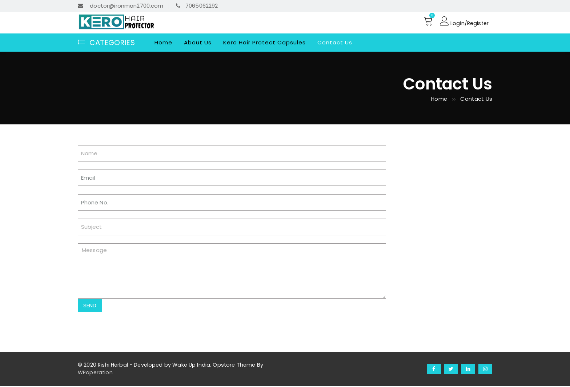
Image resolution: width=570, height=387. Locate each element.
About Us (198, 42)
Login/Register (463, 21)
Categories (106, 42)
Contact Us (334, 42)
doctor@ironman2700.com (121, 5)
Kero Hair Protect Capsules (264, 42)
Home (163, 42)
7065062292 (197, 5)
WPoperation (95, 373)
